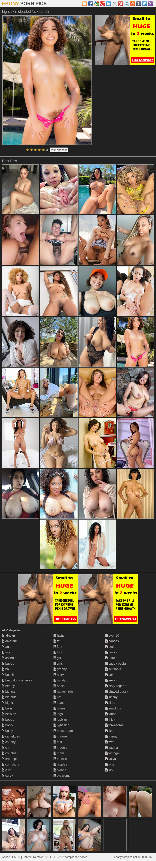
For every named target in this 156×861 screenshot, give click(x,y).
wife (109, 764)
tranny (111, 736)
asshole (9, 658)
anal (6, 646)
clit (5, 747)
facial (59, 635)
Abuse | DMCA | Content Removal (23, 857)
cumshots (10, 764)
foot (58, 652)
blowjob (9, 714)
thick (110, 719)
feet (58, 646)
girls (58, 663)
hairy (59, 674)
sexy (110, 680)
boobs (8, 719)
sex (109, 674)
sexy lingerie (115, 686)
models (60, 747)
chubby (9, 742)
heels (59, 686)
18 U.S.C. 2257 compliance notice (66, 857)
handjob (61, 680)
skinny (111, 697)
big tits (8, 702)
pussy (111, 652)
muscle (60, 759)
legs (58, 714)
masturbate (63, 730)
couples (9, 753)
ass (6, 652)
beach (8, 674)
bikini (7, 708)
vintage (112, 753)
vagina (111, 747)
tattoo (110, 714)
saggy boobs (116, 663)
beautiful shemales (17, 680)
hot (57, 697)
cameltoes (11, 736)
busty (7, 730)
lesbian (60, 719)
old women (63, 775)
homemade (63, 691)
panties (112, 641)
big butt (9, 697)
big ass (8, 691)
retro (110, 658)
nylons (60, 770)
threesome (114, 725)
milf (58, 742)
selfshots (113, 669)
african (8, 635)
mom (59, 753)
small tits (113, 708)
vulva (110, 759)
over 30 (112, 635)
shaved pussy (116, 691)
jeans (59, 702)
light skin (61, 725)
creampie (10, 759)
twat (109, 742)
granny (60, 669)
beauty (8, 686)
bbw (6, 669)
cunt (6, 770)
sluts (110, 702)
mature (60, 736)
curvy (7, 775)
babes (8, 663)
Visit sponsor (59, 150)
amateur (9, 641)
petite (110, 646)
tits (109, 730)
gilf (57, 658)
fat (57, 641)
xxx (109, 770)
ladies (59, 708)
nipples (60, 764)
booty (7, 725)
